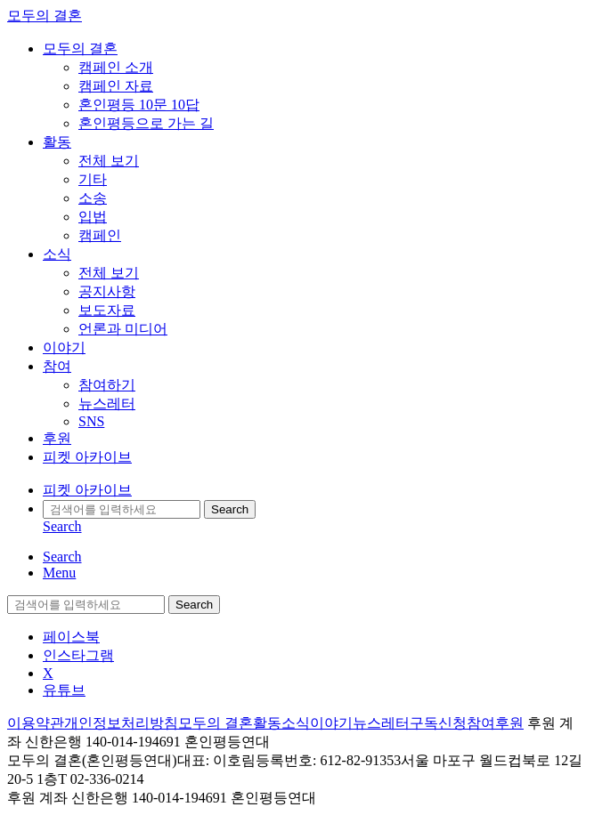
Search (229, 509)
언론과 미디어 (122, 328)
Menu (59, 572)
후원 (57, 438)
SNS (91, 421)
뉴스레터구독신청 (410, 722)
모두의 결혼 (44, 15)
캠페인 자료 (115, 85)
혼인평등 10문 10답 (138, 104)
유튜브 (64, 690)
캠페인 (99, 235)
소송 (92, 198)
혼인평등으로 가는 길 (146, 123)
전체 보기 (108, 160)
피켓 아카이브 (87, 456)
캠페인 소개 (115, 67)
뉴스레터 (106, 403)
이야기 (64, 347)
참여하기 (106, 384)
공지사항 (106, 291)
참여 (57, 366)
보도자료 (106, 310)
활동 (57, 141)
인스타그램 (78, 655)
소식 (57, 254)
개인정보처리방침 (121, 722)
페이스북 (71, 636)
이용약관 (35, 722)
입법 (92, 216)
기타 (92, 179)
